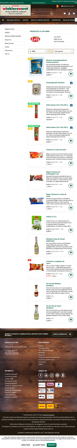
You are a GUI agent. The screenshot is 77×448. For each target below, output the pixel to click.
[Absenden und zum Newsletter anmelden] (70, 334)
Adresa (40, 364)
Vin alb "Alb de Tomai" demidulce (53, 307)
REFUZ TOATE (26, 445)
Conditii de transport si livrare (13, 385)
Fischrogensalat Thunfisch (55, 83)
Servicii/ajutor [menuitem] (67, 6)
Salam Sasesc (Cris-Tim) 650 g (57, 105)
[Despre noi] (56, 20)
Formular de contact (11, 376)
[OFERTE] (25, 20)
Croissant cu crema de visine (56, 150)
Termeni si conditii (10, 392)
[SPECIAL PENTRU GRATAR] (40, 20)
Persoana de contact (11, 381)
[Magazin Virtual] (13, 20)
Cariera (7, 47)
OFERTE (7, 32)
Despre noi (8, 40)
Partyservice (8, 50)
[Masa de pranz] (69, 20)
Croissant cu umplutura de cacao (55, 262)
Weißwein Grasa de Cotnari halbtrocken (55, 240)
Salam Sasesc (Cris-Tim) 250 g (57, 127)
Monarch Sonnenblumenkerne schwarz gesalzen (56, 61)
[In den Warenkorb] (70, 74)
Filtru (32, 51)
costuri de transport (48, 415)
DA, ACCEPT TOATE (39, 445)
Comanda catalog (43, 348)
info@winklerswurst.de (11, 354)
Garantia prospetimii (11, 383)
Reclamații (41, 352)
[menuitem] (40, 14)
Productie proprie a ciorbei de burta (49, 357)
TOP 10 (7, 54)
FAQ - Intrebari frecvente (45, 350)
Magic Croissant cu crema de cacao (56, 195)
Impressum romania (11, 397)
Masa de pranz (9, 43)
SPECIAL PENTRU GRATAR (13, 36)
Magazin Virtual (9, 29)
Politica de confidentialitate (13, 390)
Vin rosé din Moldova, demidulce (53, 284)
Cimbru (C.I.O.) (51, 217)
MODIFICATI (51, 445)
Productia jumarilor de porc (46, 359)
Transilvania (42, 362)
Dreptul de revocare (10, 395)
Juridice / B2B (9, 379)
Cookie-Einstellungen (11, 374)
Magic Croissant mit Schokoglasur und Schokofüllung (53, 173)
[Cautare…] (40, 14)
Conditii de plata (9, 388)
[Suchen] (51, 14)
